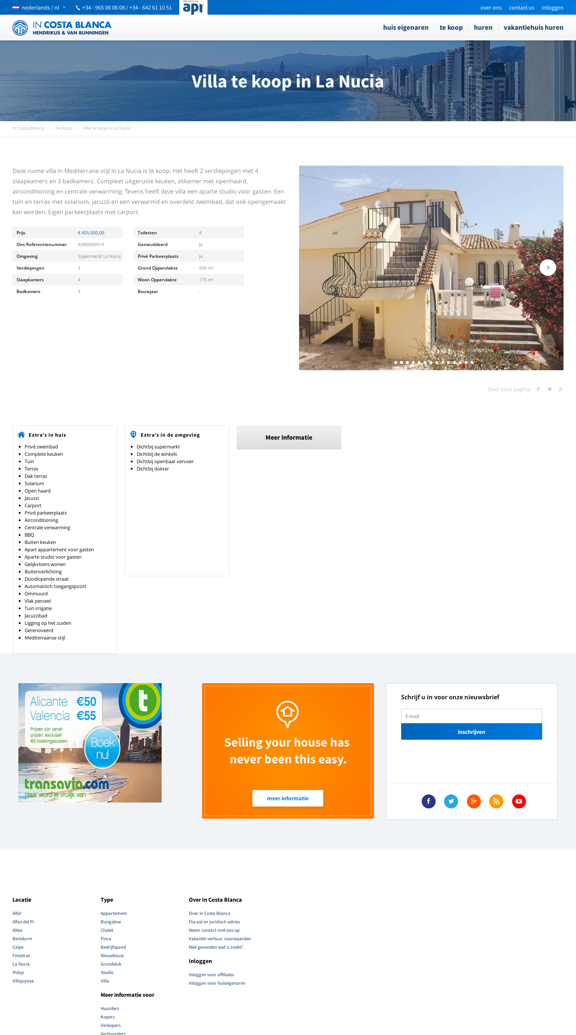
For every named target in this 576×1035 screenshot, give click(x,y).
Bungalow (111, 922)
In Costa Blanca (28, 128)
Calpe (18, 947)
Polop (18, 972)
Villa (105, 981)
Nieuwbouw (112, 955)
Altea (17, 930)
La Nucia (21, 964)
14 (466, 362)
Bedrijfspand (113, 947)
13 (460, 362)
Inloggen (553, 7)
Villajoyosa (23, 981)
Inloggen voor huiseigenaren (217, 983)
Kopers (108, 1017)
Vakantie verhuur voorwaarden (220, 938)
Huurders (110, 1008)
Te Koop (451, 27)
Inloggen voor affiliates (211, 974)
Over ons (491, 7)
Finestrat (21, 955)
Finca (106, 938)
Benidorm (22, 938)
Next (548, 268)
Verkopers (110, 1025)
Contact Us (521, 7)
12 (454, 362)
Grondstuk (111, 964)
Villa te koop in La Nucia (107, 128)
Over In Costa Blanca (209, 913)
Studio (107, 972)
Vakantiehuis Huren (534, 27)
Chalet (107, 930)
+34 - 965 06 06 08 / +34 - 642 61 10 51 (127, 7)
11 (448, 362)
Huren (483, 27)
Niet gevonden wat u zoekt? (216, 947)
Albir (17, 913)
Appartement (114, 913)
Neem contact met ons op (214, 930)
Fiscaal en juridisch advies (214, 922)
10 (442, 362)
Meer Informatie (289, 437)
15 (472, 362)
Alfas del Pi (23, 922)
